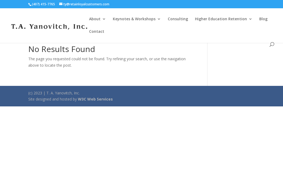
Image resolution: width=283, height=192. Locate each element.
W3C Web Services (95, 99)
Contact (96, 32)
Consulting (178, 19)
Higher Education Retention (221, 19)
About (95, 19)
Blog (263, 19)
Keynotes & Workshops (134, 19)
